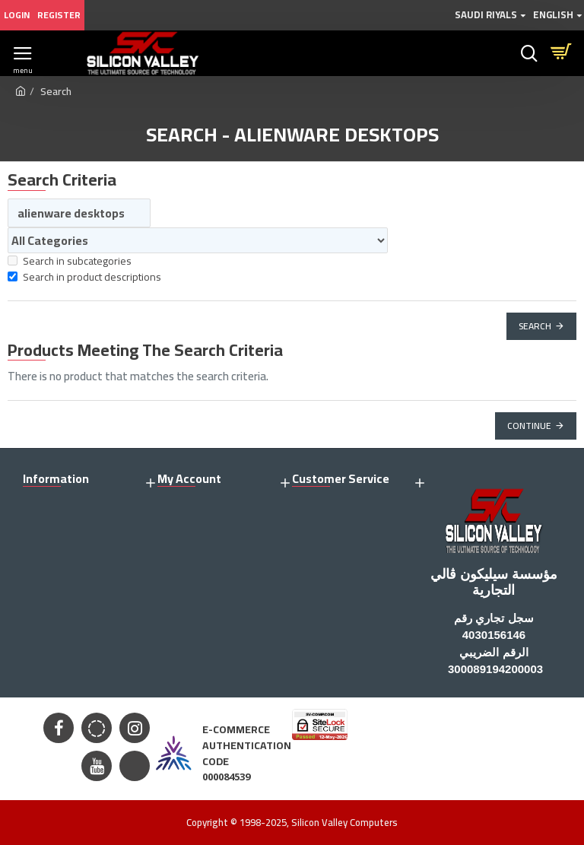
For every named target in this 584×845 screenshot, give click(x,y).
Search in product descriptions (84, 277)
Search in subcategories (70, 261)
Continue (529, 425)
